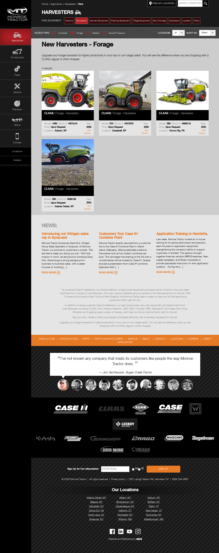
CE (144, 469)
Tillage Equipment (143, 21)
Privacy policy (120, 479)
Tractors (71, 21)
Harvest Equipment (100, 21)
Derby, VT (155, 506)
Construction (17, 57)
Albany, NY (126, 498)
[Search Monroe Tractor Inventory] (207, 3)
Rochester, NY (126, 515)
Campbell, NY (98, 506)
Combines (66, 33)
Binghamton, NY (126, 502)
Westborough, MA (155, 519)
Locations (17, 151)
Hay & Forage (161, 21)
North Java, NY (98, 515)
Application (176, 21)
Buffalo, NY (155, 502)
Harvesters (72, 4)
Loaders (188, 21)
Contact (17, 143)
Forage (83, 33)
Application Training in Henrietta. (184, 234)
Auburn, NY (155, 498)
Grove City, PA (98, 511)
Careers (17, 160)
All (176, 33)
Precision (17, 109)
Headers (99, 33)
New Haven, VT (155, 511)
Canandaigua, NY (126, 506)
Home (46, 4)
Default (204, 33)
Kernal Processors (120, 33)
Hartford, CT (126, 511)
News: (51, 226)
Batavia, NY (98, 502)
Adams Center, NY (98, 498)
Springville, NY (155, 515)
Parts (17, 75)
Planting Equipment (122, 21)
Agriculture (17, 41)
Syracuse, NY (98, 519)
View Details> (89, 131)
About (17, 125)
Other (198, 21)
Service (17, 92)
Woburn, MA (126, 519)
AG (138, 469)
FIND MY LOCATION (163, 3)
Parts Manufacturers (110, 339)
